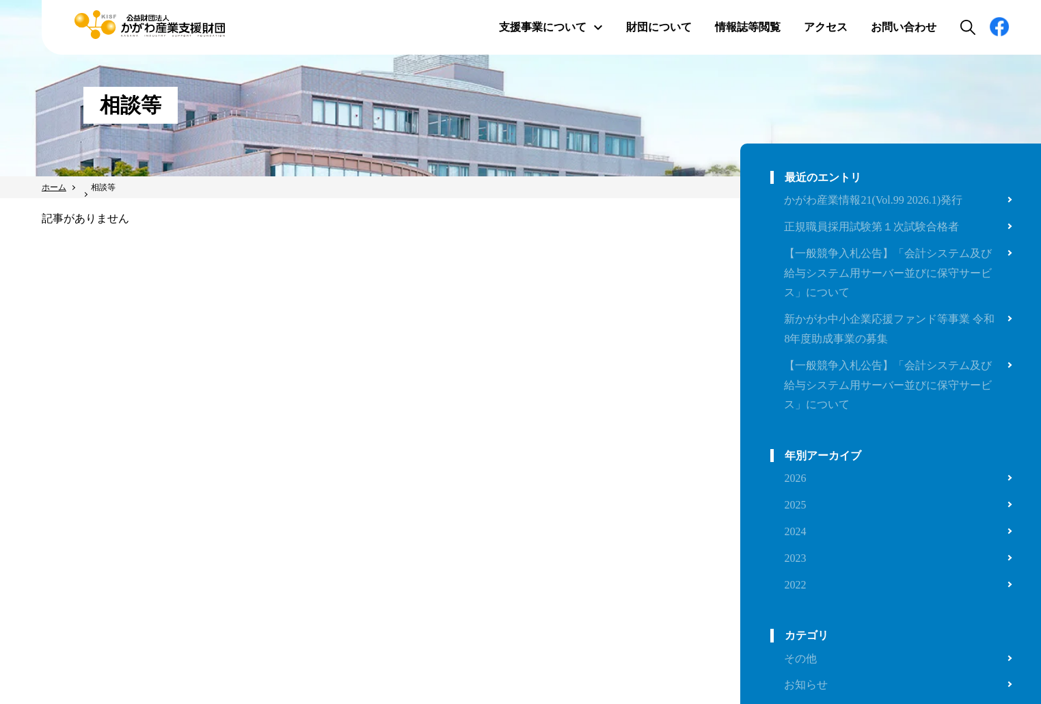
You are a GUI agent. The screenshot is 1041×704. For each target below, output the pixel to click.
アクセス (826, 27)
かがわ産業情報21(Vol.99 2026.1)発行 (873, 200)
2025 (795, 505)
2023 (795, 558)
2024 (795, 531)
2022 (795, 585)
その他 (800, 658)
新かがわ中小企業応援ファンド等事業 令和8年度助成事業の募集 (889, 328)
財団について (659, 27)
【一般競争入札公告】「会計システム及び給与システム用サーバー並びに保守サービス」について (888, 273)
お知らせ (806, 684)
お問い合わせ (903, 27)
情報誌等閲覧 (748, 27)
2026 (795, 478)
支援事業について (551, 27)
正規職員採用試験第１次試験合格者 (871, 226)
